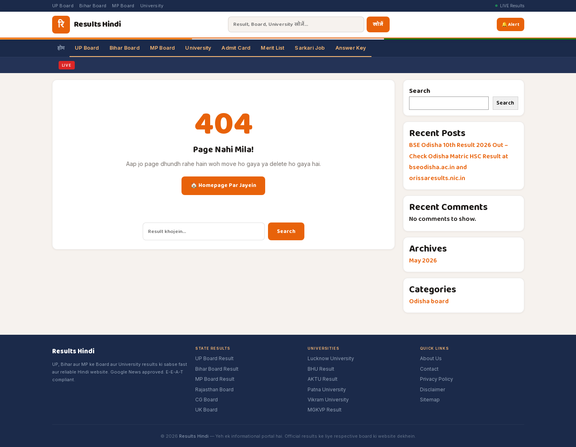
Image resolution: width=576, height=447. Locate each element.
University (152, 5)
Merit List (272, 48)
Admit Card (236, 48)
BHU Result (321, 369)
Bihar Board (92, 5)
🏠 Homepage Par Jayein (223, 185)
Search (286, 231)
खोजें (376, 24)
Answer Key (350, 48)
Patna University (327, 389)
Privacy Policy (436, 379)
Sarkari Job (310, 48)
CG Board (206, 400)
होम (60, 48)
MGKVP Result (325, 410)
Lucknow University (331, 358)
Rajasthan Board (214, 389)
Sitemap (430, 400)
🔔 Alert (511, 24)
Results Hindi (194, 436)
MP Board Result (214, 379)
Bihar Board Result (216, 369)
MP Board (123, 5)
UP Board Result (214, 358)
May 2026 (423, 261)
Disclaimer (432, 389)
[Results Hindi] (86, 25)
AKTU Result (323, 379)
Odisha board (429, 301)
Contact (429, 369)
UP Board (63, 5)
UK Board (206, 410)
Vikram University (328, 400)
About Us (431, 358)
